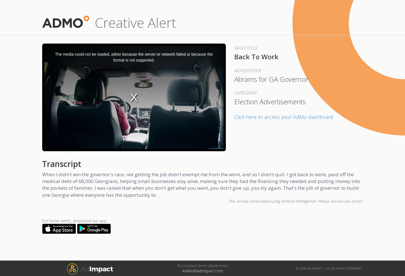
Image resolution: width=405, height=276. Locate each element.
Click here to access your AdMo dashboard (283, 117)
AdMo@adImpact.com (202, 270)
